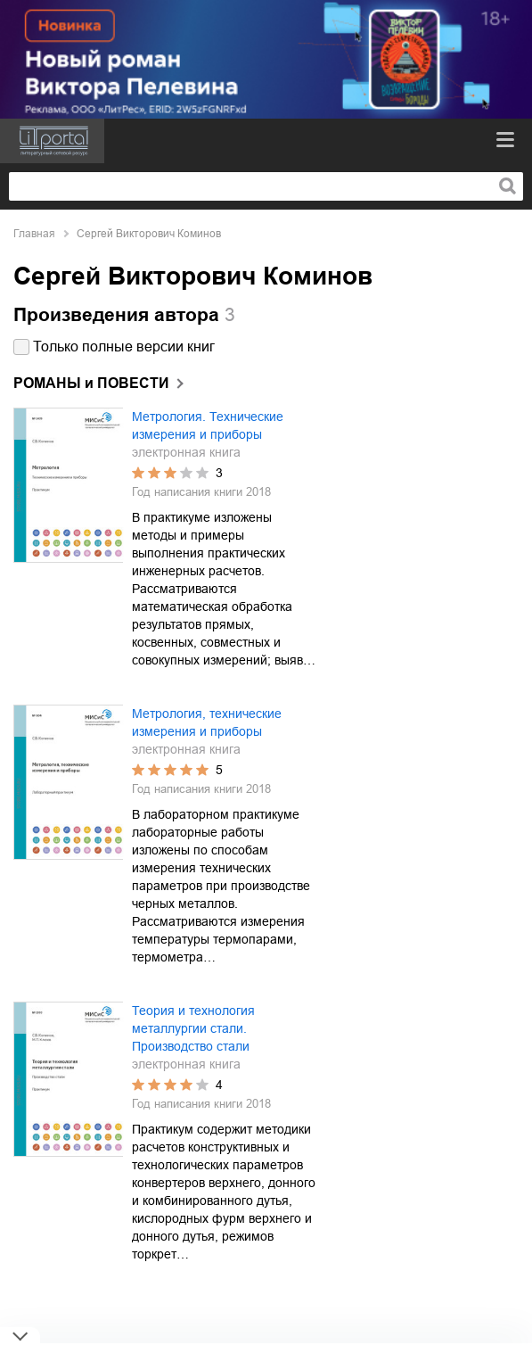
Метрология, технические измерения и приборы (207, 722)
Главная (34, 233)
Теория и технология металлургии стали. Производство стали (193, 1028)
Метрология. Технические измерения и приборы (207, 425)
